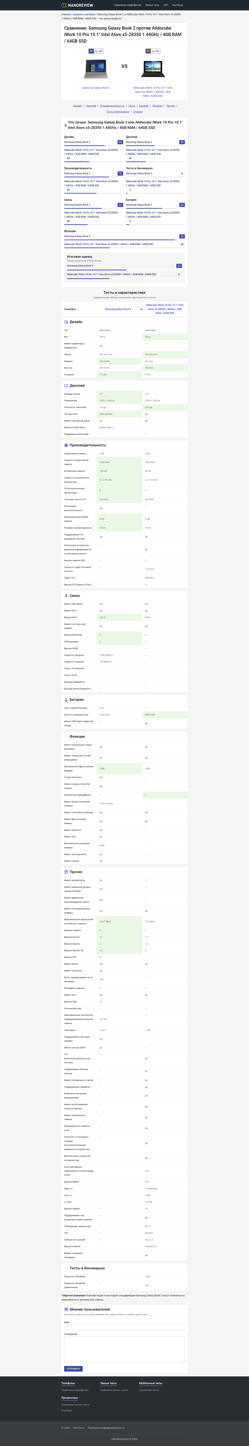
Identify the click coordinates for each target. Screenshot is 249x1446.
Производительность (112, 105)
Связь (131, 105)
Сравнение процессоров (75, 1404)
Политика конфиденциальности (106, 1427)
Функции (158, 105)
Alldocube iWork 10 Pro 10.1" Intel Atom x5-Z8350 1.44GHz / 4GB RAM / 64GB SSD (108, 244)
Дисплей (91, 105)
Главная (66, 14)
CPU (166, 5)
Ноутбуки (177, 5)
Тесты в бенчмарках (118, 111)
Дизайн (77, 105)
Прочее (171, 105)
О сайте (65, 1427)
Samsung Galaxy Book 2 (77, 142)
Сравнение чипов (149, 1390)
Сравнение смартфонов (127, 5)
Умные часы (152, 5)
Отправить (73, 1368)
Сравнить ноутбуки (84, 14)
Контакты (78, 1427)
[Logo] (78, 5)
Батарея (144, 105)
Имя (66, 1322)
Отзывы (138, 111)
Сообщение (70, 1334)
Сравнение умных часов (114, 1390)
